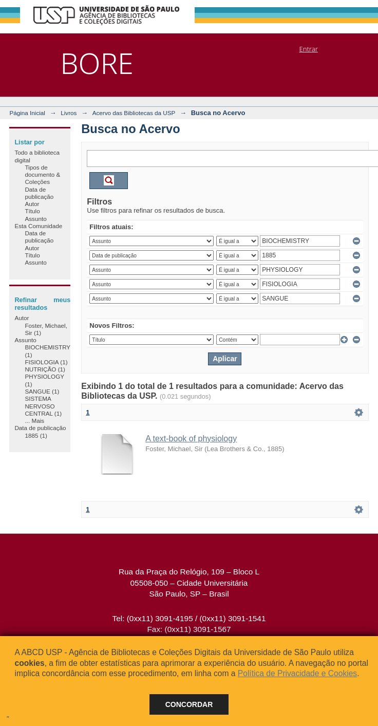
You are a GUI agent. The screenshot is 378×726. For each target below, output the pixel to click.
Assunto (35, 218)
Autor (32, 203)
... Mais (34, 420)
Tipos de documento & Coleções (42, 174)
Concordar (189, 704)
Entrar (308, 48)
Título (32, 211)
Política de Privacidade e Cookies (297, 673)
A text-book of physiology (191, 438)
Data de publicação (39, 193)
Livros (69, 112)
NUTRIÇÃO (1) (45, 369)
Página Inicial (27, 112)
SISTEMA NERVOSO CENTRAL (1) (43, 406)
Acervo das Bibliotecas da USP (134, 112)
